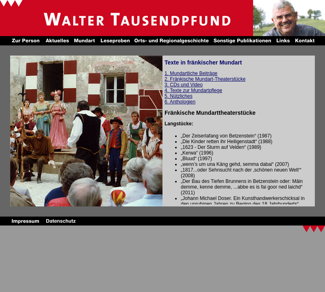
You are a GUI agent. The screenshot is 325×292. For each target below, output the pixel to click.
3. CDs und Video (184, 85)
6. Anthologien (180, 102)
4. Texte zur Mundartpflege (193, 90)
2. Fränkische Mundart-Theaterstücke (205, 79)
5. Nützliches (179, 96)
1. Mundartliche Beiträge (191, 73)
